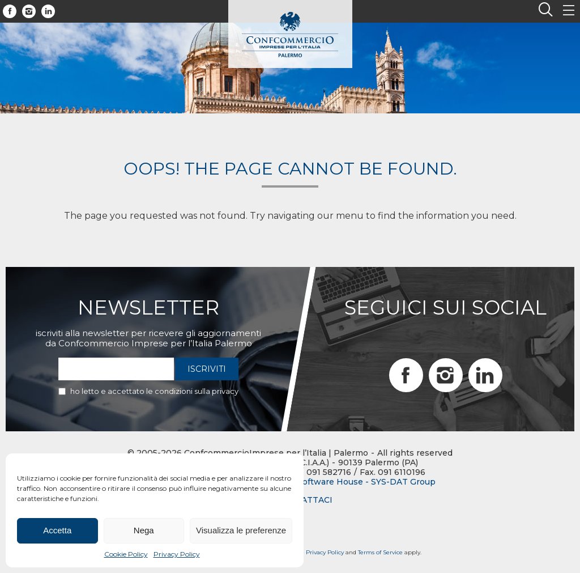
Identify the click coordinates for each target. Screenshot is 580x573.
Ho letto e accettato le (154, 391)
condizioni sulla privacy (196, 391)
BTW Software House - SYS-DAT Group (355, 482)
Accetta (57, 530)
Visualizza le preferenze (241, 530)
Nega (144, 530)
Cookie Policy (126, 554)
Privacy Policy (176, 554)
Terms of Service (380, 552)
